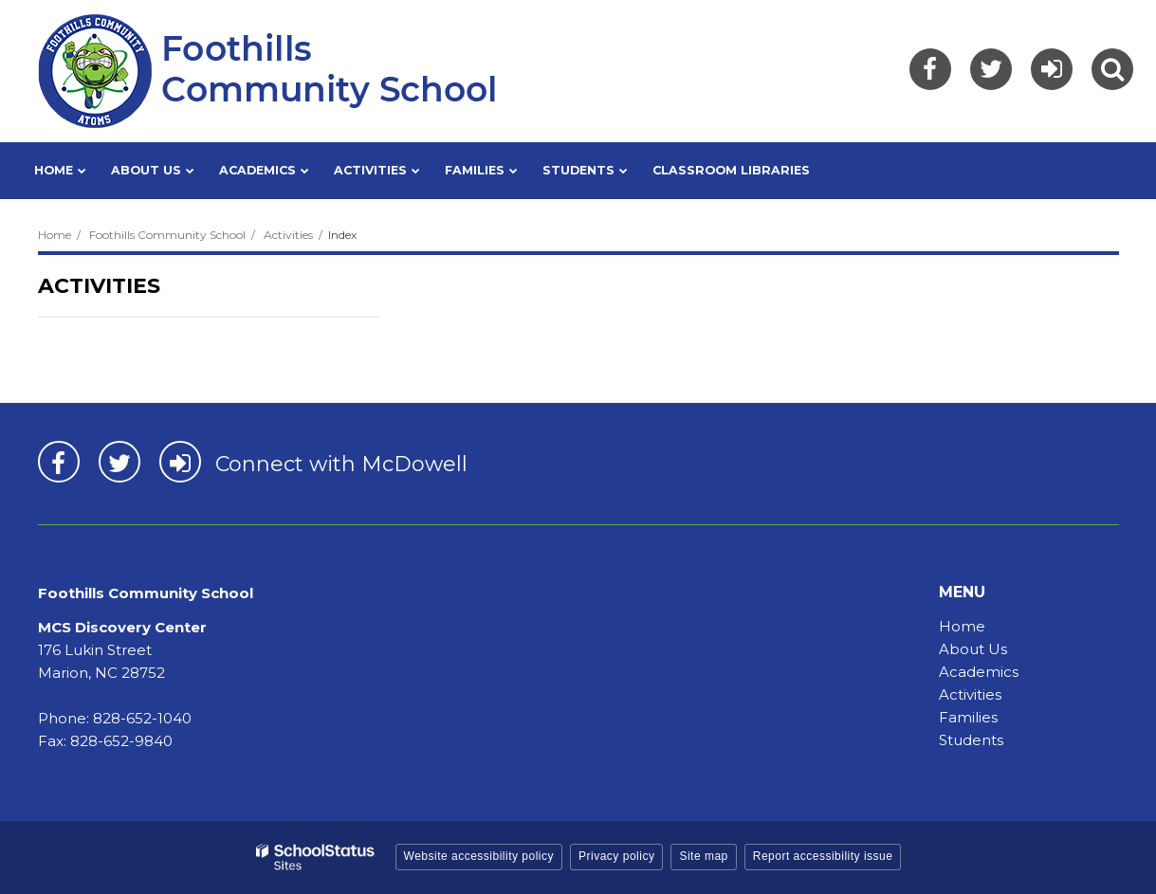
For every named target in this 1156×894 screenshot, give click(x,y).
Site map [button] (703, 856)
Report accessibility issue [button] (823, 856)
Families (968, 717)
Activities (288, 235)
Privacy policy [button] (616, 856)
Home (54, 235)
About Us (973, 649)
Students (971, 740)
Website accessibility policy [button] (479, 856)
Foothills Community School (167, 235)
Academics (978, 672)
